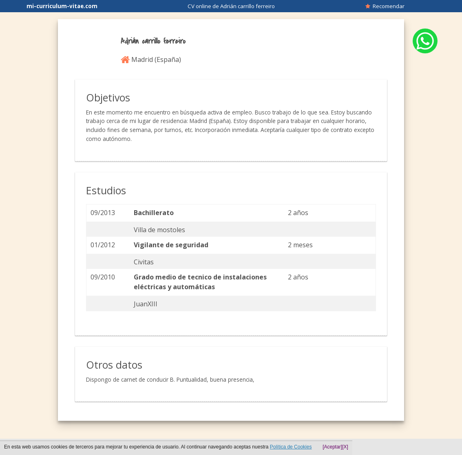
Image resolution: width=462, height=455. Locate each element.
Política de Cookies (291, 447)
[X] (345, 447)
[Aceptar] (332, 447)
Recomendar (385, 6)
